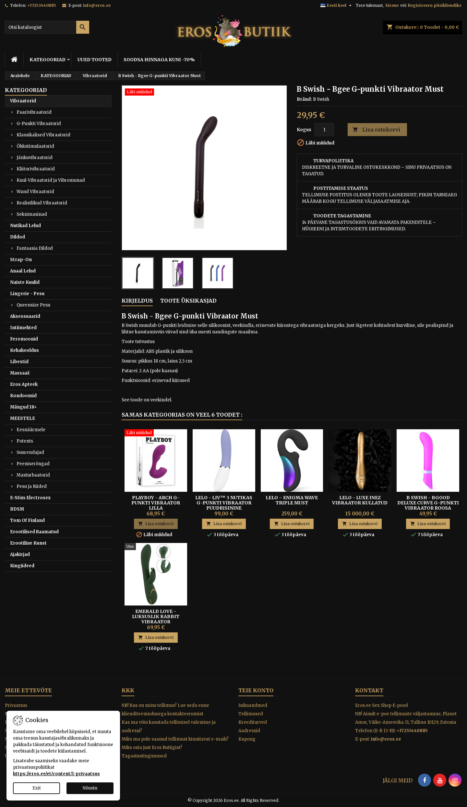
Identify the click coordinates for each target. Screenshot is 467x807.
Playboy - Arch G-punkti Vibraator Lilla (155, 503)
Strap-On (21, 259)
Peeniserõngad (33, 464)
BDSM (17, 509)
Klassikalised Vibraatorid (43, 135)
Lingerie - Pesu (27, 293)
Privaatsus (16, 705)
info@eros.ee (97, 5)
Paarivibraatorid (34, 112)
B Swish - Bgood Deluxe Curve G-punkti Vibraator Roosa (428, 503)
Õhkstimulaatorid (35, 146)
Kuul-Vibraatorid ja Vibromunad (51, 180)
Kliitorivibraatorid (36, 169)
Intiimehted (23, 327)
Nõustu (90, 788)
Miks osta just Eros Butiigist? (152, 747)
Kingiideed (22, 566)
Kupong (247, 739)
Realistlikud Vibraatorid (42, 203)
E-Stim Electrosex (30, 498)
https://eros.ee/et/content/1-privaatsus (56, 774)
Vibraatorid (23, 101)
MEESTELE (22, 418)
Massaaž (20, 373)
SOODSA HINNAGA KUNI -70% (159, 60)
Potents (25, 441)
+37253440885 (41, 5)
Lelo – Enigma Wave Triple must (292, 500)
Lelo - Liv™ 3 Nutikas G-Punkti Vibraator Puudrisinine (223, 503)
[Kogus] (324, 129)
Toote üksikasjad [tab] (188, 300)
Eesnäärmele (31, 429)
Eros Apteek (24, 384)
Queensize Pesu (33, 305)
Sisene (392, 5)
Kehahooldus (24, 350)
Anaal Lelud (23, 271)
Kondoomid (23, 395)
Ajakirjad (20, 554)
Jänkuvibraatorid (35, 157)
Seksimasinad (32, 214)
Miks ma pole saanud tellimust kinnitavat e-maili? (175, 739)
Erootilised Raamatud (34, 532)
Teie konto (255, 690)
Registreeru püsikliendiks (434, 5)
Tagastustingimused (144, 756)
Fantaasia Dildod (35, 248)
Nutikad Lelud (25, 225)
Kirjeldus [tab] (137, 300)
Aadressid (249, 730)
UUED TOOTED (95, 60)
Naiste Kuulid (25, 282)
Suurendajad (30, 452)
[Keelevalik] (336, 5)
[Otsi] (47, 27)
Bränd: (304, 99)
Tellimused (250, 714)
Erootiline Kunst (28, 543)
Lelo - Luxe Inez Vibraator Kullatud (360, 500)
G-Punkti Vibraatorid (39, 123)
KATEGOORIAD (48, 60)
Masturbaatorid (33, 475)
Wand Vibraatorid (35, 191)
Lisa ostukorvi (376, 129)
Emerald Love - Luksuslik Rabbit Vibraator (155, 616)
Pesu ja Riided (32, 486)
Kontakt (369, 690)
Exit (36, 788)
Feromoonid (24, 339)
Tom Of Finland (27, 520)
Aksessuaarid (25, 316)
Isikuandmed (252, 705)
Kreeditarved (252, 722)
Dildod (17, 237)
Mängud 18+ (23, 407)
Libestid (19, 361)
